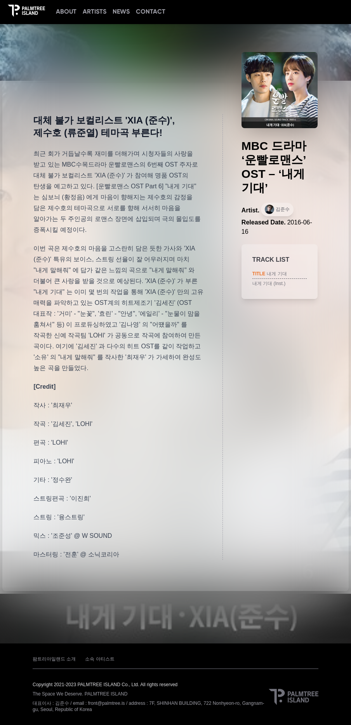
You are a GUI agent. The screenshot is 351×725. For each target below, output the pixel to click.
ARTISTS (94, 11)
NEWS (121, 11)
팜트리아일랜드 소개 (54, 659)
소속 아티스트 (99, 659)
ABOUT (66, 11)
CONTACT (150, 11)
